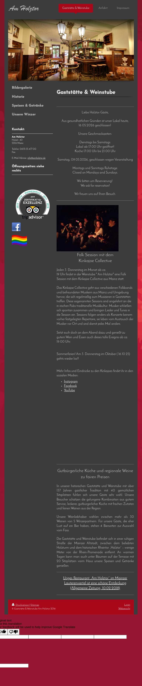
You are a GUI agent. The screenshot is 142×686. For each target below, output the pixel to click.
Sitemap (35, 605)
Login (127, 605)
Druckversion (20, 605)
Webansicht (124, 608)
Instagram (71, 381)
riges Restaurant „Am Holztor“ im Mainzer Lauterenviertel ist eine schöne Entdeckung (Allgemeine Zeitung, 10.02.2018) (95, 583)
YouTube (69, 390)
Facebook (70, 386)
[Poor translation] (13, 632)
